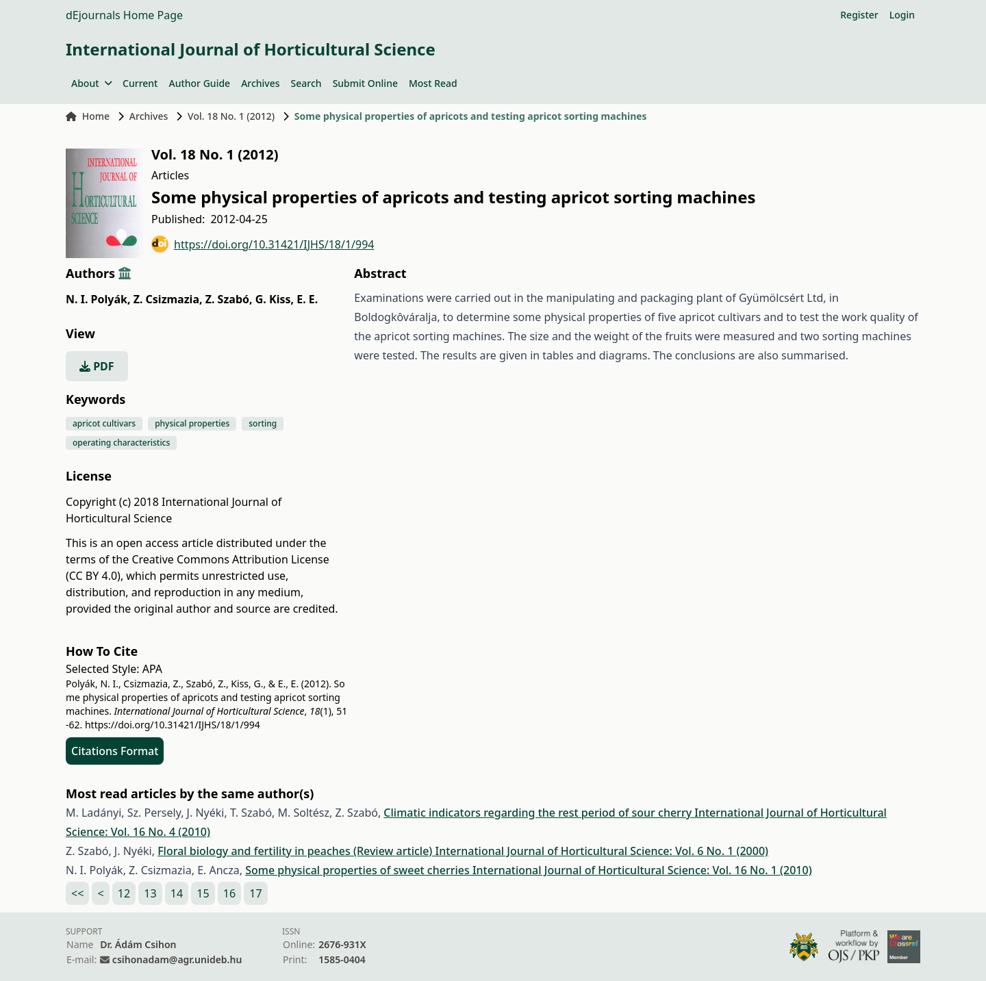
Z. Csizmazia (168, 299)
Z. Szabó (229, 299)
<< (77, 893)
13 (150, 893)
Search (306, 83)
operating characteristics (121, 442)
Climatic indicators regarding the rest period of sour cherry (538, 812)
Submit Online (365, 83)
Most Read (433, 83)
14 (176, 893)
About (91, 83)
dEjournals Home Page (124, 15)
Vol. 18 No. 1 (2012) (231, 116)
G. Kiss (274, 299)
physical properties (192, 423)
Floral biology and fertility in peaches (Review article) (296, 850)
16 (229, 893)
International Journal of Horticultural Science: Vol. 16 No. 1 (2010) (642, 870)
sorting (263, 423)
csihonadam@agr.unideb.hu (177, 959)
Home (88, 116)
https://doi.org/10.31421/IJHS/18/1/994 (263, 244)
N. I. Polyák (98, 299)
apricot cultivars (104, 423)
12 (124, 893)
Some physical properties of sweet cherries (358, 870)
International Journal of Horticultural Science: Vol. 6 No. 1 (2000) (601, 850)
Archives (260, 83)
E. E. (307, 299)
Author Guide (199, 83)
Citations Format (114, 751)
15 (203, 893)
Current (140, 83)
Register (859, 14)
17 (255, 893)
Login (902, 14)
